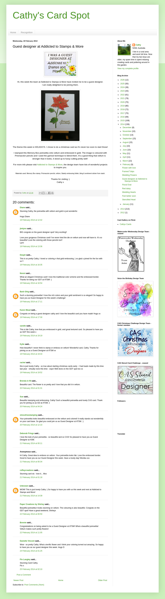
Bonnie (23, 522)
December (127, 127)
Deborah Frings (27, 433)
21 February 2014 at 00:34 (31, 462)
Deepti (23, 255)
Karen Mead (25, 310)
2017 (122, 113)
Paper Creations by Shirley (32, 504)
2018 (122, 109)
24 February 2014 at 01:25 (31, 551)
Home (13, 32)
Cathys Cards (125, 224)
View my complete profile (128, 68)
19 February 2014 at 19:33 (31, 354)
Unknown (24, 486)
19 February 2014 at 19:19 (31, 336)
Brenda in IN (25, 381)
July (125, 146)
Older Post (102, 580)
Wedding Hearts (129, 192)
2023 (122, 91)
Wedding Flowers (129, 175)
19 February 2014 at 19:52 (31, 372)
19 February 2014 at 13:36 (31, 246)
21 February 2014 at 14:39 (31, 496)
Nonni (22, 273)
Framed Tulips (128, 171)
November (127, 131)
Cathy (138, 45)
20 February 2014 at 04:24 (31, 406)
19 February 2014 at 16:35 (31, 265)
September (127, 138)
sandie (23, 326)
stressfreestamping (28, 415)
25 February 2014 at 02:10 (31, 569)
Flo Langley (25, 559)
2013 (122, 209)
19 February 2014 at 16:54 (31, 283)
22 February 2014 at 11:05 (31, 532)
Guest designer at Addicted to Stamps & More (134, 180)
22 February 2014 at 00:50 (31, 514)
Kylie (22, 344)
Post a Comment (24, 575)
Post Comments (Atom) (34, 585)
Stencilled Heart (129, 200)
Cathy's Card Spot (51, 15)
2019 (122, 106)
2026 (122, 80)
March (126, 161)
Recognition (27, 32)
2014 (122, 124)
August (126, 142)
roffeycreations (27, 470)
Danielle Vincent (27, 541)
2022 (122, 95)
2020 (122, 102)
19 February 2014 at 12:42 (31, 220)
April (125, 157)
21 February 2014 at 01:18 (31, 477)
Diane (22, 207)
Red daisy (126, 188)
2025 (122, 84)
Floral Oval (126, 185)
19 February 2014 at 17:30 (31, 317)
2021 (122, 98)
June (125, 150)
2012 (122, 212)
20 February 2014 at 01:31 (31, 388)
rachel (22, 362)
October (126, 135)
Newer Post (18, 580)
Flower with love (129, 168)
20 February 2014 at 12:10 (31, 425)
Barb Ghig (24, 292)
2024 (122, 87)
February (127, 164)
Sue (21, 397)
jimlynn (23, 228)
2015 (122, 120)
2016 (122, 117)
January (126, 204)
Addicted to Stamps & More (50, 164)
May (125, 153)
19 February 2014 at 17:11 (31, 302)
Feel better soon (129, 196)
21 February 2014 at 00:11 (31, 443)
